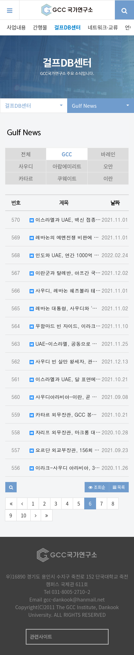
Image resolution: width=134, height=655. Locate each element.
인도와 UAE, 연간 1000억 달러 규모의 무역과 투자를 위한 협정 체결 (65, 255)
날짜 (114, 203)
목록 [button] (119, 487)
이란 (108, 178)
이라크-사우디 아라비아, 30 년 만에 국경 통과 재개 (65, 467)
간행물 (40, 27)
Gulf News (100, 105)
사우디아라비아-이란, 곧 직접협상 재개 (65, 396)
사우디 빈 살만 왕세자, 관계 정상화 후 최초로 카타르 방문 (65, 361)
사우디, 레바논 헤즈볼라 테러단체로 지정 (65, 290)
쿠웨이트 (67, 178)
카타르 (25, 178)
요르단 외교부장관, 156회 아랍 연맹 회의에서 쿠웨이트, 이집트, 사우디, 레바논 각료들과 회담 (65, 450)
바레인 (108, 154)
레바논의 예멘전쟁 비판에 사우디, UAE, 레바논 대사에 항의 (65, 237)
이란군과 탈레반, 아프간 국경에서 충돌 (65, 272)
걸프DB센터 (67, 27)
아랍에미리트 (67, 166)
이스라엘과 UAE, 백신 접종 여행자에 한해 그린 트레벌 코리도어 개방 (65, 219)
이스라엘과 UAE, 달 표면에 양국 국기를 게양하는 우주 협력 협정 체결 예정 (65, 379)
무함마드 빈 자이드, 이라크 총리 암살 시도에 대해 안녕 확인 (65, 325)
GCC (67, 154)
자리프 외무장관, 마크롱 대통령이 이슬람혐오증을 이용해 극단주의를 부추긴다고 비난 (65, 432)
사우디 (25, 166)
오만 (108, 166)
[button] (11, 487)
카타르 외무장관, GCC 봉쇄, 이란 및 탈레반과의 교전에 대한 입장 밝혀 (65, 414)
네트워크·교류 (103, 27)
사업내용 (16, 27)
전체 (26, 154)
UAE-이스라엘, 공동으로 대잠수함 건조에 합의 (65, 343)
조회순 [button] (96, 487)
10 (23, 515)
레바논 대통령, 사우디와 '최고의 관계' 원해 (65, 308)
